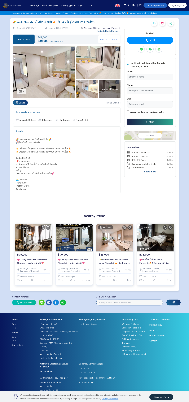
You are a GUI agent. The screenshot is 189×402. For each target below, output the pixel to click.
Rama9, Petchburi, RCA (51, 319)
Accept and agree (139, 111)
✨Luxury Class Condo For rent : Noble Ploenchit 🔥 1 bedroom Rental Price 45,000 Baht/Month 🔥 (114, 262)
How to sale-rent (157, 335)
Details (19, 130)
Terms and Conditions (159, 319)
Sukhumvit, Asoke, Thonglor (53, 377)
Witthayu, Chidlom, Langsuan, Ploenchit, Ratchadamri (60, 13)
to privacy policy (156, 111)
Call (150, 40)
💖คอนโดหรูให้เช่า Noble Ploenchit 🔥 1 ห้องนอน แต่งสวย (154, 262)
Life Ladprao (84, 368)
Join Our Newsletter (106, 296)
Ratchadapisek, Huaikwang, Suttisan (97, 377)
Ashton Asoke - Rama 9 (50, 354)
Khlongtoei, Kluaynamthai (92, 319)
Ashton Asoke (46, 386)
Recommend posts (50, 5)
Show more (150, 171)
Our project (17, 345)
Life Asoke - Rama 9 (48, 324)
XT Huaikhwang (86, 382)
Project (81, 5)
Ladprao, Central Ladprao (92, 363)
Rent (14, 327)
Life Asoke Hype (47, 327)
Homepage (34, 5)
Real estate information (28, 111)
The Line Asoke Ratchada (51, 358)
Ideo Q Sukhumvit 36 (49, 389)
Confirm (150, 121)
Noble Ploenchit (90, 13)
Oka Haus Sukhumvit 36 (50, 382)
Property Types (68, 5)
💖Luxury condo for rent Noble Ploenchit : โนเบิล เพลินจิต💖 (32, 262)
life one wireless (47, 371)
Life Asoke (44, 350)
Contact (90, 5)
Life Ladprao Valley (87, 372)
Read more (21, 189)
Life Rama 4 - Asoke (88, 324)
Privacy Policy (155, 324)
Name (129, 71)
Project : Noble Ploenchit (108, 31)
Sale (14, 324)
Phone (130, 85)
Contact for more (20, 296)
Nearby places (133, 147)
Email (129, 98)
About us (153, 330)
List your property (155, 5)
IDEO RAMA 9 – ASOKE (49, 339)
